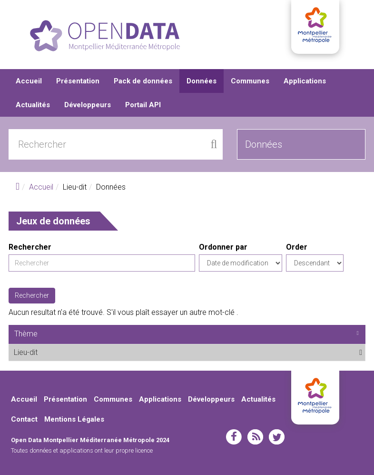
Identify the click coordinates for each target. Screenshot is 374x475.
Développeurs (87, 105)
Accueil (29, 81)
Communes (250, 81)
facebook (234, 437)
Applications (305, 81)
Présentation (77, 81)
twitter (277, 437)
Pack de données (143, 81)
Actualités (33, 105)
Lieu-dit (61, 352)
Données (202, 81)
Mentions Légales (74, 419)
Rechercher (30, 247)
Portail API (143, 105)
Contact (24, 419)
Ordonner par (223, 247)
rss (255, 437)
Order (296, 247)
